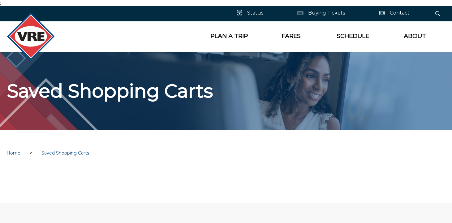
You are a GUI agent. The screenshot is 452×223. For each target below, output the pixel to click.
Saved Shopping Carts (65, 153)
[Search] (438, 13)
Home (13, 153)
